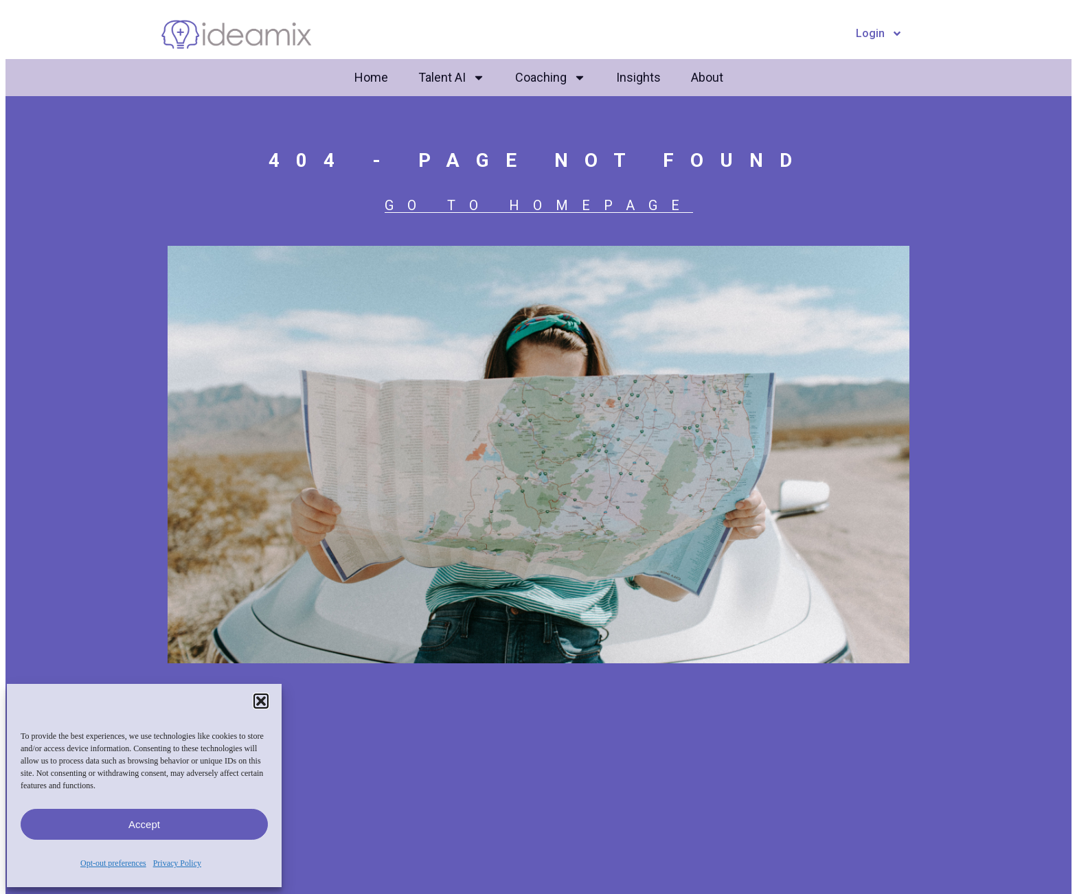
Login (879, 33)
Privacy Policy (177, 863)
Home (371, 77)
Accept (144, 824)
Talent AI (451, 78)
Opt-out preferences (113, 863)
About (707, 77)
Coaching (550, 78)
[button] (261, 701)
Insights (638, 77)
